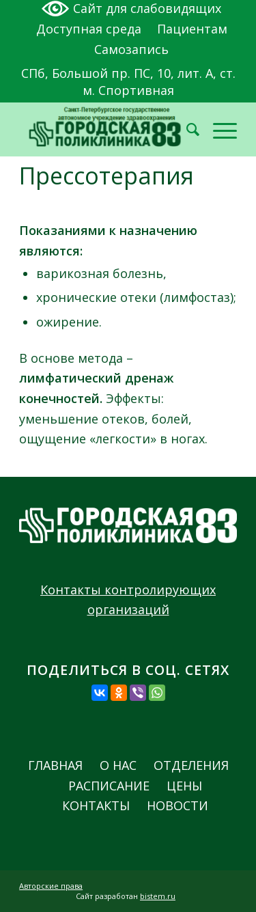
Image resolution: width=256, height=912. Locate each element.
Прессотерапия (106, 175)
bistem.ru (157, 896)
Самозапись (131, 49)
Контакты (96, 806)
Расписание (109, 786)
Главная (55, 765)
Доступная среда (88, 28)
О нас (118, 765)
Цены (184, 786)
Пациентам (192, 28)
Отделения (191, 765)
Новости (177, 806)
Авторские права (51, 886)
